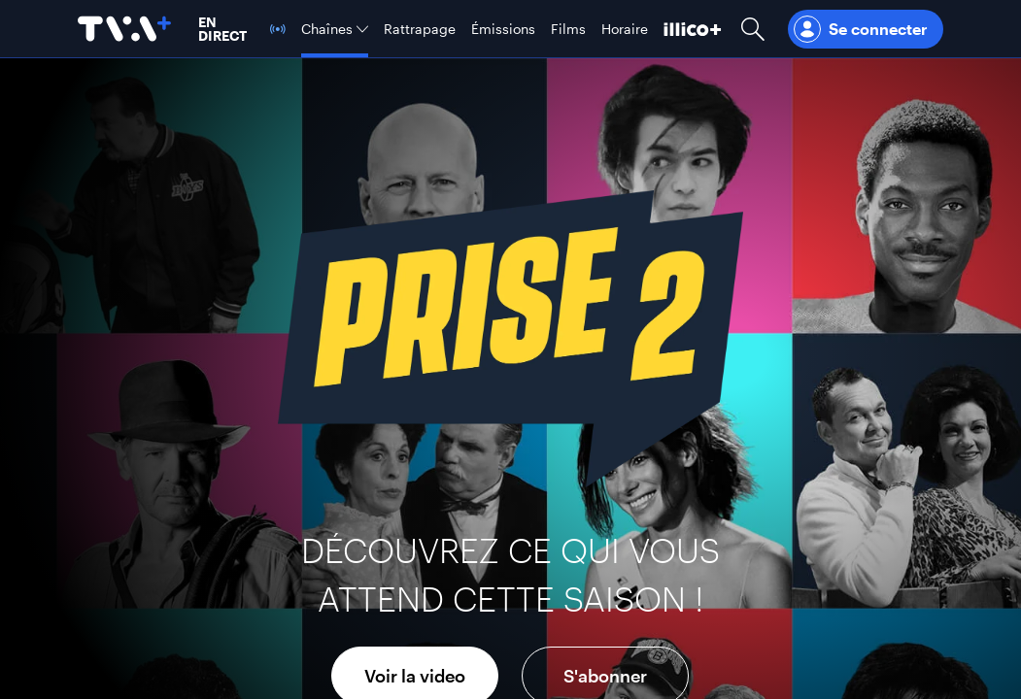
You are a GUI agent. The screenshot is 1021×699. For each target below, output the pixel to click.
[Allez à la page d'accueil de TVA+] (124, 28)
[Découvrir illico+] (693, 28)
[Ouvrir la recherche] (753, 28)
